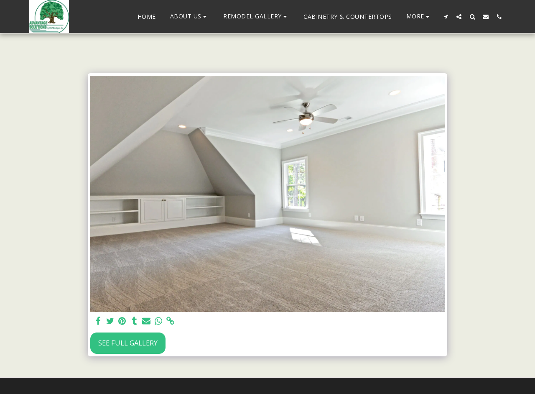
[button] (189, 16)
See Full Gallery (128, 343)
